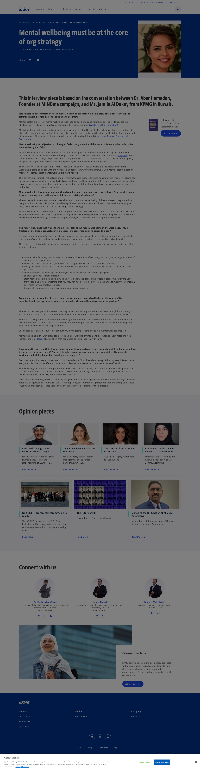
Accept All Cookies (162, 762)
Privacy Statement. (22, 767)
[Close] (196, 762)
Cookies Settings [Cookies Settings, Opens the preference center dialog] (144, 762)
